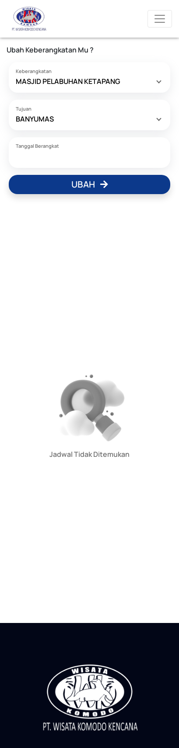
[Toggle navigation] (159, 19)
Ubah (89, 184)
